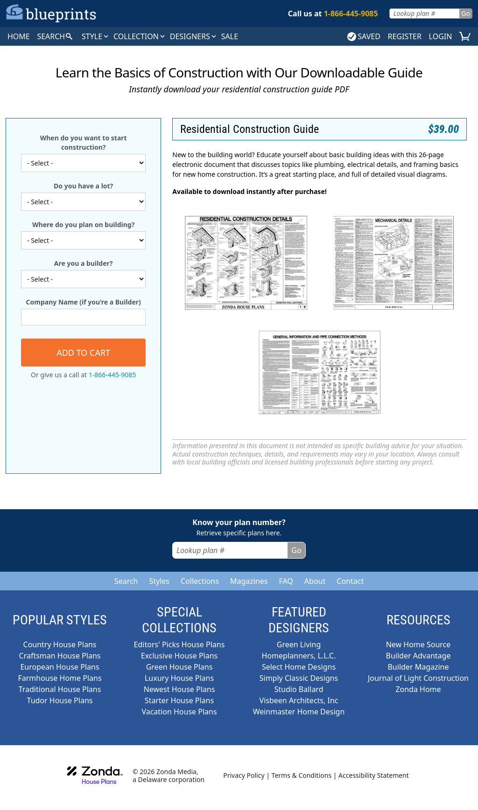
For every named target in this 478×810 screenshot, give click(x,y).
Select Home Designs (299, 667)
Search (126, 581)
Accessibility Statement (373, 775)
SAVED (363, 36)
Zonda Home (418, 689)
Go (465, 13)
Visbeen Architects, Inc (299, 700)
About (314, 581)
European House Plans (59, 667)
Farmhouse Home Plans (59, 678)
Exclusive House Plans (179, 656)
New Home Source (418, 644)
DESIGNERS (194, 36)
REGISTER (404, 36)
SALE (229, 36)
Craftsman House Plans (60, 656)
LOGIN (440, 36)
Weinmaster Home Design (299, 711)
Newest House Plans (179, 689)
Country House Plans (60, 644)
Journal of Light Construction (418, 678)
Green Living (299, 644)
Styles (159, 581)
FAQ (286, 581)
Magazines (249, 581)
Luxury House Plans (179, 678)
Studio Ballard (298, 689)
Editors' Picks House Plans (179, 644)
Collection (139, 36)
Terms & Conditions (302, 775)
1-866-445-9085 (112, 374)
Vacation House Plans (179, 711)
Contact (350, 581)
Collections (200, 581)
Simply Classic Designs (299, 678)
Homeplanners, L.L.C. (299, 656)
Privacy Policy (243, 775)
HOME (18, 36)
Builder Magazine (418, 667)
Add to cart (83, 352)
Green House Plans (179, 667)
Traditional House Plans (60, 689)
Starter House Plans (179, 700)
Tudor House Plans (60, 700)
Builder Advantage (418, 656)
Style (96, 36)
